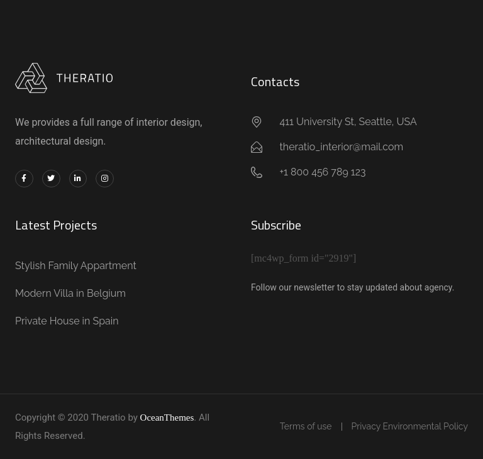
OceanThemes (167, 417)
